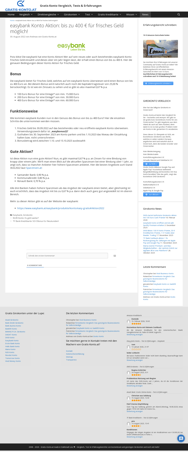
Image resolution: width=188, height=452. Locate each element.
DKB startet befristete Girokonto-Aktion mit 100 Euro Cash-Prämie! (159, 217)
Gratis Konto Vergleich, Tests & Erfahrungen (71, 6)
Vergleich (27, 15)
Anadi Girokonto (11, 321)
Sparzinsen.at (34, 167)
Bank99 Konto (11, 330)
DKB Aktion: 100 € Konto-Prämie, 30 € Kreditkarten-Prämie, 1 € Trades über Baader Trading (159, 234)
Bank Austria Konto (13, 327)
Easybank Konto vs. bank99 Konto (159, 286)
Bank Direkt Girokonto (14, 324)
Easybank (17, 215)
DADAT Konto (11, 336)
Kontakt (69, 352)
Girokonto (27, 215)
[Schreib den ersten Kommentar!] (67, 256)
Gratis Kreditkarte (111, 15)
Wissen (133, 15)
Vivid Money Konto (13, 362)
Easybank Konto (12, 342)
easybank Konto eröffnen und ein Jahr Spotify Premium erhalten (158, 225)
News (145, 14)
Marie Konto (10, 350)
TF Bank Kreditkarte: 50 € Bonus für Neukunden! (36, 221)
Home (11, 14)
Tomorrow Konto (12, 359)
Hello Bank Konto (12, 348)
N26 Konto (9, 353)
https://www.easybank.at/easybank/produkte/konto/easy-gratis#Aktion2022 (60, 208)
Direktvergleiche (50, 15)
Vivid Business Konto (165, 275)
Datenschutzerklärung (75, 355)
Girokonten (73, 15)
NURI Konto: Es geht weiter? (26, 218)
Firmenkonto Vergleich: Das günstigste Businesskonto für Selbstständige (159, 280)
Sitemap (69, 358)
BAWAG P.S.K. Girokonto (15, 333)
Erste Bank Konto (12, 345)
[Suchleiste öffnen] (179, 15)
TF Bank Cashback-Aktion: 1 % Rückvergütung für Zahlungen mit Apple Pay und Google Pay (159, 241)
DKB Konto (10, 339)
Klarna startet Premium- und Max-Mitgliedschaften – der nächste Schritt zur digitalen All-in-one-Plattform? (160, 249)
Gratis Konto (98, 338)
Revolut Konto (11, 356)
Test (90, 15)
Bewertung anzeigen (135, 336)
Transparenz (71, 361)
